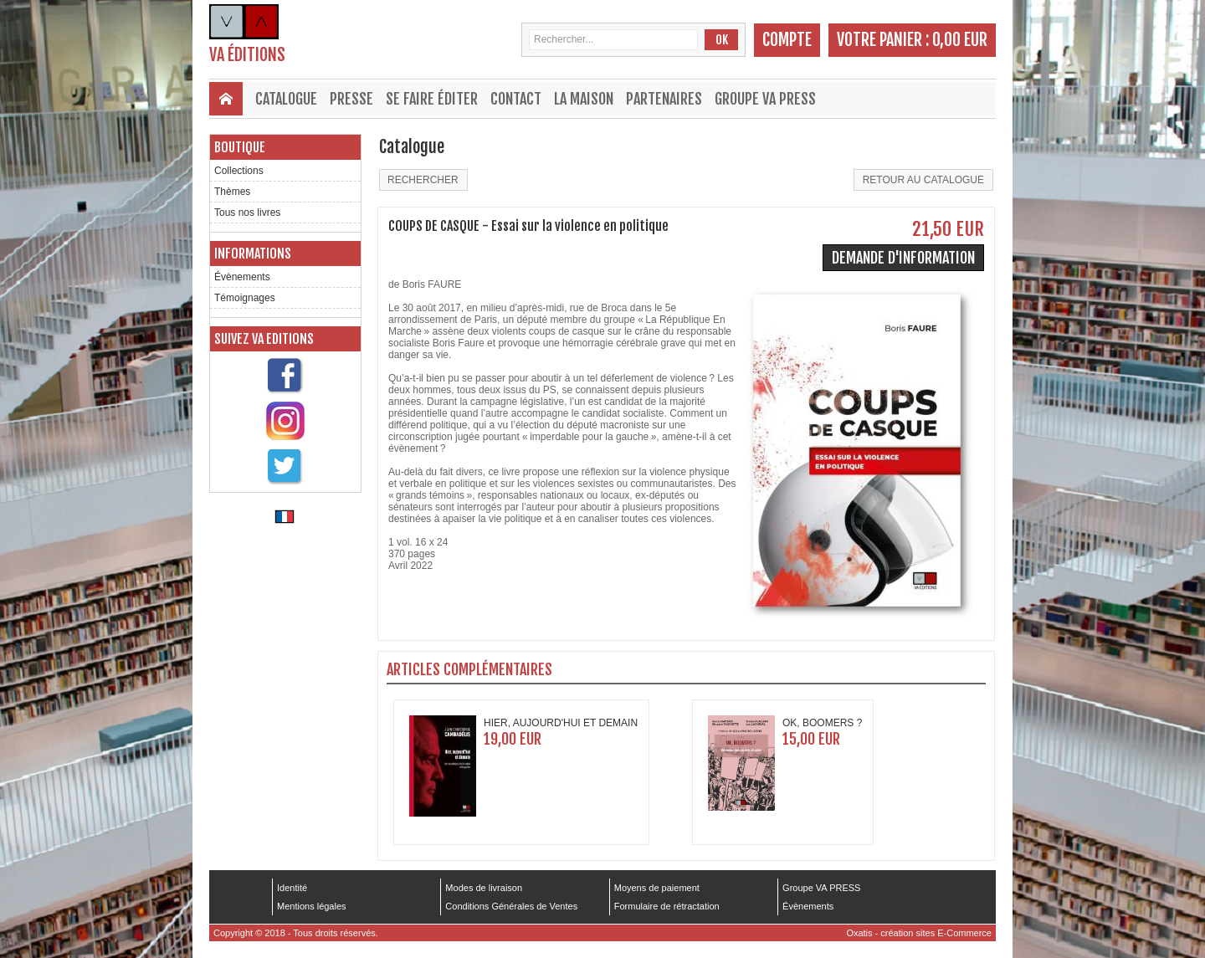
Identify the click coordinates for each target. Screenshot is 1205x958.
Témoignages (244, 298)
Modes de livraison (483, 888)
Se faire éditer (432, 99)
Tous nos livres (247, 212)
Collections (239, 171)
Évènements (242, 277)
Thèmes (232, 191)
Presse (351, 99)
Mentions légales (311, 906)
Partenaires (664, 99)
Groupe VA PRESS (765, 99)
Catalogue (286, 99)
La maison (583, 99)
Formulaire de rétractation (667, 906)
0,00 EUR (959, 39)
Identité (292, 888)
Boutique (239, 147)
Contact (515, 99)
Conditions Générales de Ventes (511, 906)
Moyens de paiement (657, 888)
